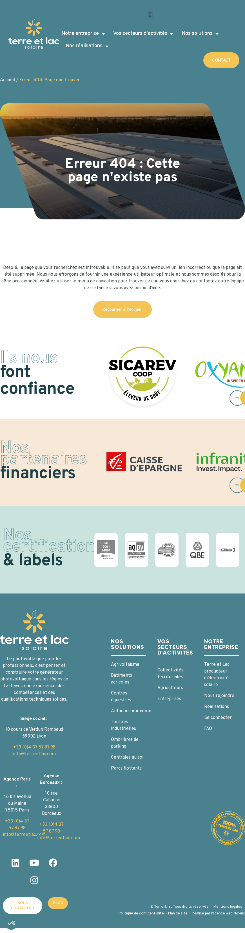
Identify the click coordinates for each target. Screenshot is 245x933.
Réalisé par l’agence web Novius (218, 913)
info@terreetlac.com (34, 754)
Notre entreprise (83, 33)
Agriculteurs (170, 688)
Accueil (7, 80)
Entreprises (169, 699)
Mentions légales (227, 907)
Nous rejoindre (219, 696)
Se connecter (218, 718)
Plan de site (178, 913)
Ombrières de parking (125, 743)
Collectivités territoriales (170, 673)
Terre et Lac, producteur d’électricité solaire (217, 675)
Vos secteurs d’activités (143, 33)
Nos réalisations (87, 46)
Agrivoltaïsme (125, 664)
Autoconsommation (128, 711)
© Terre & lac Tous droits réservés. (179, 907)
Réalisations (216, 707)
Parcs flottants (126, 768)
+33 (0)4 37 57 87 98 (34, 747)
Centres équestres (121, 697)
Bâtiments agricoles (121, 679)
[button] (150, 14)
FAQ (208, 729)
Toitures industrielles (123, 725)
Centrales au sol (127, 757)
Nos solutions (200, 33)
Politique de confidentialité (141, 913)
